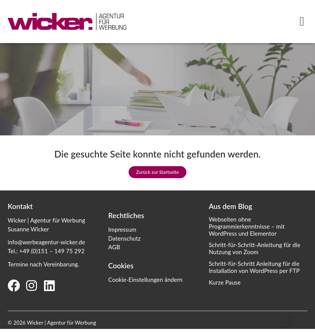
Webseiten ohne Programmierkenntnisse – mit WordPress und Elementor (247, 226)
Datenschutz (124, 238)
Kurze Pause (225, 282)
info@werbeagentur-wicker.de (46, 242)
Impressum (122, 229)
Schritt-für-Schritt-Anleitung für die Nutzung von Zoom (255, 248)
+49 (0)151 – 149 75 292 (52, 250)
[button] (302, 21)
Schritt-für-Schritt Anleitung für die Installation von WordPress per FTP (254, 267)
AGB (114, 246)
